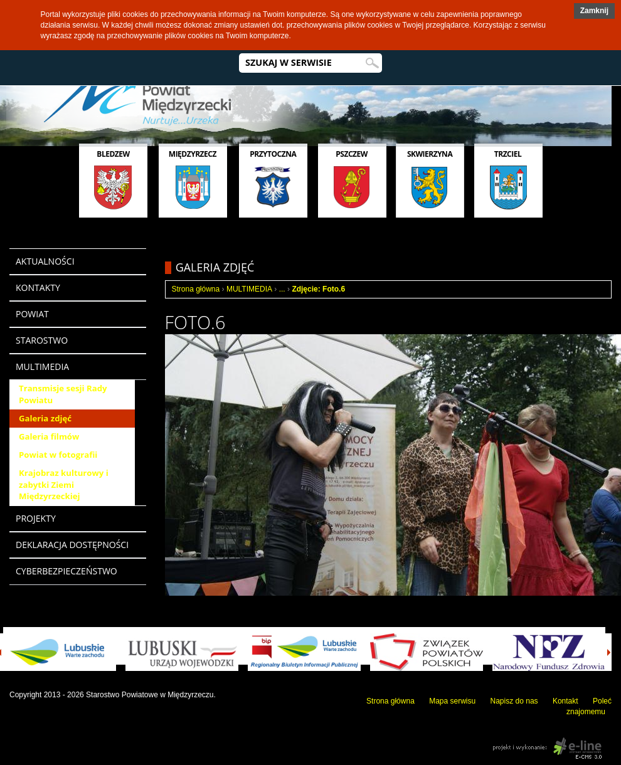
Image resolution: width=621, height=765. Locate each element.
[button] (594, 11)
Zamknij (594, 10)
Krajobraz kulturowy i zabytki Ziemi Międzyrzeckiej (64, 484)
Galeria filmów (49, 436)
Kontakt (565, 701)
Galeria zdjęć (45, 418)
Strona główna (196, 289)
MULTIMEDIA (249, 289)
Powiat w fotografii (58, 454)
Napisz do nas (514, 701)
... (282, 289)
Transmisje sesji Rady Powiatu (63, 394)
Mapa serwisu (452, 701)
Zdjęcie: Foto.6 (318, 289)
